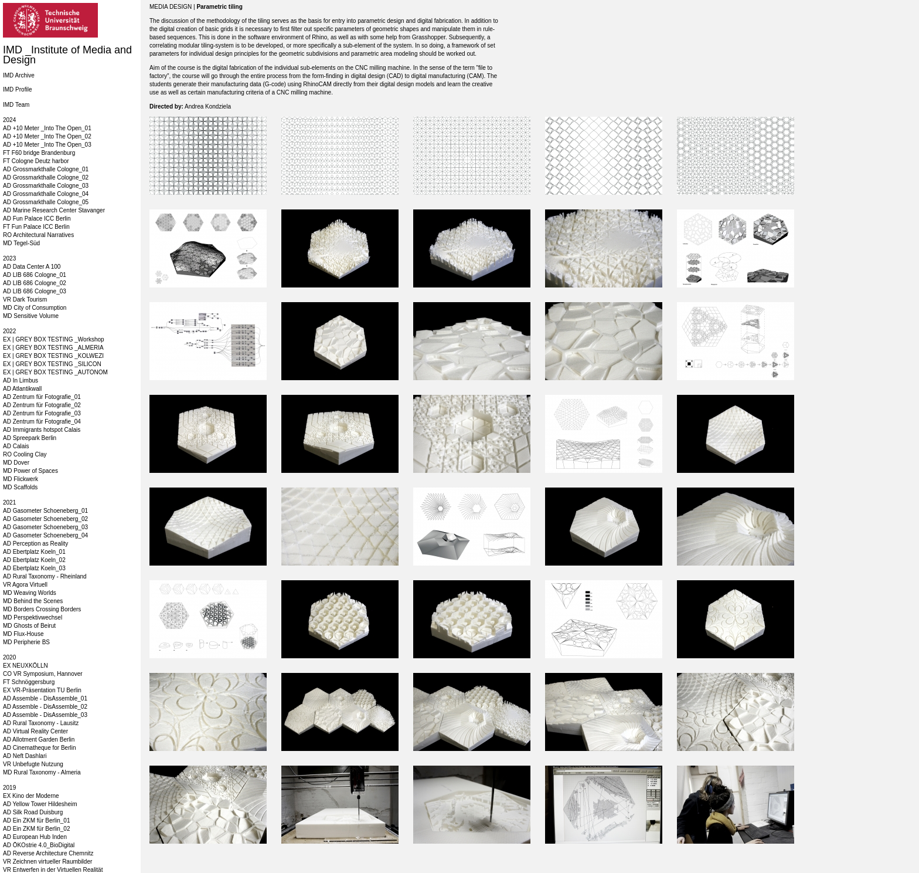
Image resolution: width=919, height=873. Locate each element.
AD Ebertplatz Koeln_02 (34, 560)
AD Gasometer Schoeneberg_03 (45, 527)
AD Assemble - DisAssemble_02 (45, 706)
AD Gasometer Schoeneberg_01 (45, 510)
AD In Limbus (20, 380)
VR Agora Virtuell (25, 584)
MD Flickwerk (20, 479)
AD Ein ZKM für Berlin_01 (36, 820)
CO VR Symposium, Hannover (43, 674)
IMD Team (16, 104)
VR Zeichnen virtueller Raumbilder (47, 861)
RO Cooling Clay (24, 454)
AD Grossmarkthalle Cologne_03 (46, 185)
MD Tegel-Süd (21, 243)
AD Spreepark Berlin (29, 438)
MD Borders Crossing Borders (42, 609)
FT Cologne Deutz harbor (36, 161)
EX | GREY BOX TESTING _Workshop (53, 339)
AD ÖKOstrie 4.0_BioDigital (38, 845)
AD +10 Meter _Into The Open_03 (47, 144)
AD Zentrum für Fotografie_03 (42, 413)
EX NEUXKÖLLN (25, 665)
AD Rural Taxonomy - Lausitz (41, 723)
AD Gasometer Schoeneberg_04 (45, 535)
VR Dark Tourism (25, 299)
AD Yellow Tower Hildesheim (40, 804)
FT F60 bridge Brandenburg (39, 153)
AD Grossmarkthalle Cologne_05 (46, 202)
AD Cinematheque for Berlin (39, 748)
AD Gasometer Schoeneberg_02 (45, 519)
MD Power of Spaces (30, 471)
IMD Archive (19, 75)
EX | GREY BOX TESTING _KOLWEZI (53, 356)
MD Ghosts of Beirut (29, 625)
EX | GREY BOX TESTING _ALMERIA (53, 347)
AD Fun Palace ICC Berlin (37, 218)
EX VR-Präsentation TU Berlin (42, 690)
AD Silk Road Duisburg (33, 812)
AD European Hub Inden (35, 837)
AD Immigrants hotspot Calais (41, 430)
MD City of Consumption (34, 307)
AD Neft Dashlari (24, 756)
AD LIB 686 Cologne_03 (34, 291)
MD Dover (16, 462)
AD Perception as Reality (35, 543)
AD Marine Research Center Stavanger (54, 210)
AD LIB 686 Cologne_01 (34, 275)
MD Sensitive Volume (31, 316)
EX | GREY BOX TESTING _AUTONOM (55, 372)
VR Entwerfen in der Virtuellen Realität (53, 870)
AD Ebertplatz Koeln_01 (34, 552)
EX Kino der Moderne (31, 796)
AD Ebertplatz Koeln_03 (34, 568)
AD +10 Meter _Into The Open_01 (47, 128)
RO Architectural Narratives (38, 235)
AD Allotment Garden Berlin (38, 739)
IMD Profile (17, 89)
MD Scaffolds (20, 487)
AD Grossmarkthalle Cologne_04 (46, 194)
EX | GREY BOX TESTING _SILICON (52, 364)
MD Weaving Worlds (29, 593)
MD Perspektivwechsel (32, 617)
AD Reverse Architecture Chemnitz (48, 853)
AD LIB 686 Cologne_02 (34, 283)
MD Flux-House (23, 634)
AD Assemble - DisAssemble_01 (45, 698)
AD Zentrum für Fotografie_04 (42, 421)
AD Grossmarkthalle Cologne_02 (46, 177)
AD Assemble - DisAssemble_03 (45, 715)
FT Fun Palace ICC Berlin (36, 227)
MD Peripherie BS (26, 642)
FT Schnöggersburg (29, 682)
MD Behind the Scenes (33, 601)
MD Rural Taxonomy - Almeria (42, 772)
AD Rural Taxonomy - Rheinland (45, 576)
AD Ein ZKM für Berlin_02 (36, 828)
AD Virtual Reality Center (35, 731)
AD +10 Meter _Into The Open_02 (47, 136)
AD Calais (16, 446)
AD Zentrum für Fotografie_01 (42, 397)
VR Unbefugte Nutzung (33, 764)
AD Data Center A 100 (31, 266)
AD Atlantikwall (22, 388)
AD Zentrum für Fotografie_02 (42, 405)
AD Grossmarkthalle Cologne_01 (46, 169)
